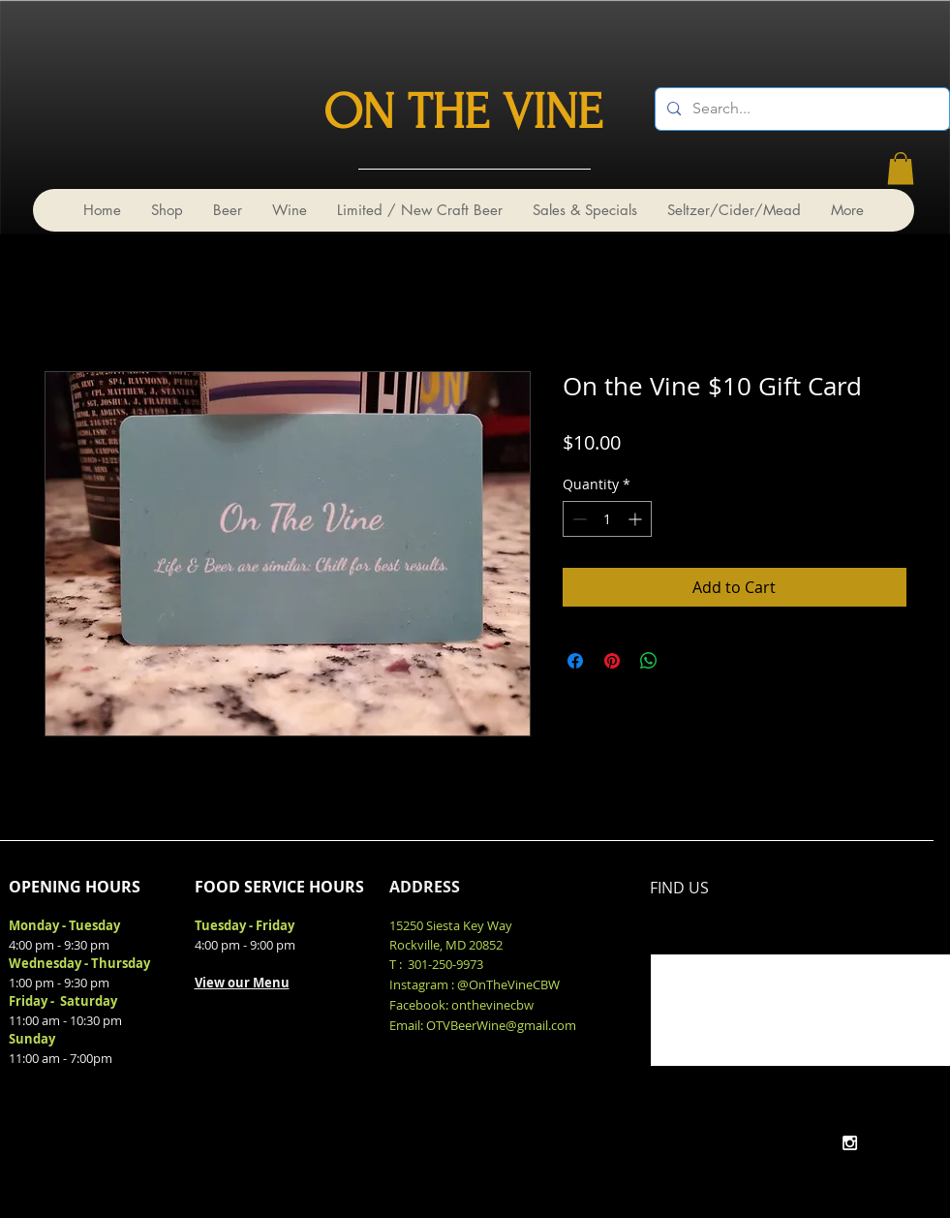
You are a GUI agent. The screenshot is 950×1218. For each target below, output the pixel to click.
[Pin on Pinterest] (612, 660)
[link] (900, 168)
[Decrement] (578, 519)
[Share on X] (685, 660)
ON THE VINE (462, 112)
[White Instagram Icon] (850, 1143)
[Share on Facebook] (575, 660)
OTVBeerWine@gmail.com (501, 1025)
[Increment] (637, 519)
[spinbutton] (607, 519)
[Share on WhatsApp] (648, 660)
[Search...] (800, 109)
